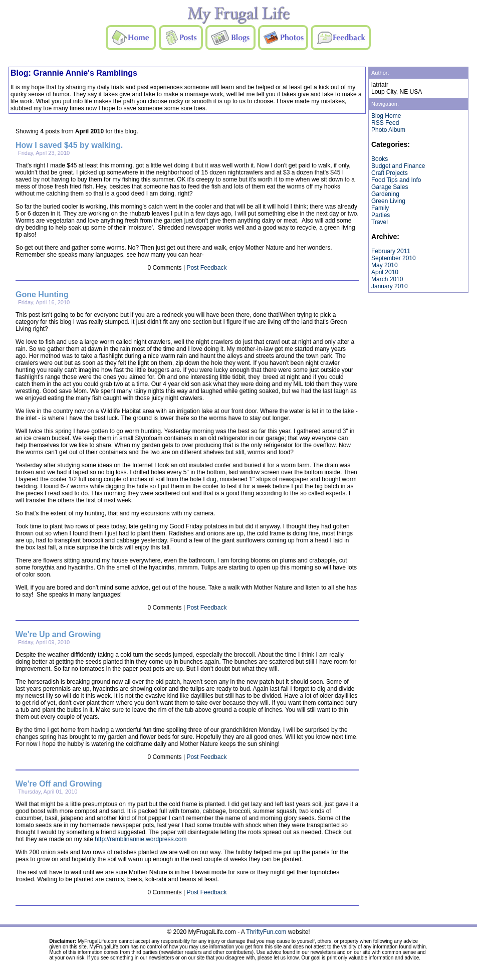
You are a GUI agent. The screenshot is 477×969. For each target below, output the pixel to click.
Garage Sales (389, 186)
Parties (380, 215)
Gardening (385, 194)
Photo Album (388, 129)
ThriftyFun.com (266, 931)
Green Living (388, 201)
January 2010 (389, 286)
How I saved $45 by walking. (69, 145)
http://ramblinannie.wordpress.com (140, 839)
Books (379, 158)
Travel (379, 222)
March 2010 (387, 279)
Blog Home (386, 115)
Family (380, 208)
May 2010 (384, 265)
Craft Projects (389, 172)
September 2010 (393, 258)
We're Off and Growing (59, 784)
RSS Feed (385, 122)
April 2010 (384, 272)
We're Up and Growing (58, 634)
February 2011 (390, 251)
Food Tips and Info (396, 179)
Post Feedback (206, 267)
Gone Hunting (42, 294)
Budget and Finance (398, 165)
